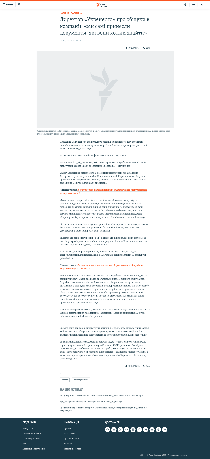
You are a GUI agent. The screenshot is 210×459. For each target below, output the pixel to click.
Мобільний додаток (31, 434)
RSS (24, 444)
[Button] (132, 48)
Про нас (67, 428)
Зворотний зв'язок (72, 449)
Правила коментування (33, 449)
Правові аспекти (72, 439)
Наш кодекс (69, 434)
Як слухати (27, 428)
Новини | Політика (71, 13)
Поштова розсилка (31, 439)
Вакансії (68, 444)
